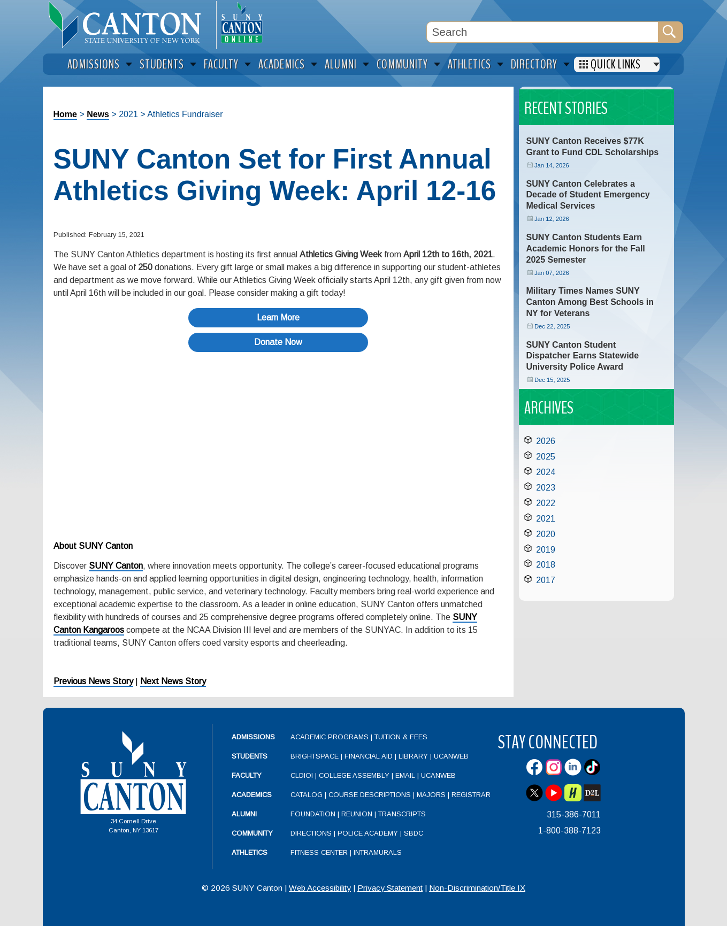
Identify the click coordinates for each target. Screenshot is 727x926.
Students (249, 756)
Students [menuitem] (162, 64)
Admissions (253, 737)
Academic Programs (330, 737)
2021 (545, 518)
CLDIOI (301, 775)
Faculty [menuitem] (221, 64)
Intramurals (378, 852)
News (98, 114)
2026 (545, 441)
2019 (545, 549)
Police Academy (368, 833)
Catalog (306, 795)
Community (252, 833)
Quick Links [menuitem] (616, 64)
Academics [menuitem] (281, 64)
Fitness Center (319, 852)
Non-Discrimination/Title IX (477, 887)
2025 (545, 456)
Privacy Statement (390, 887)
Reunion (356, 814)
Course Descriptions (369, 795)
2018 (545, 564)
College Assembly (354, 775)
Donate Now (278, 342)
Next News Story (173, 681)
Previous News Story (93, 681)
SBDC (413, 833)
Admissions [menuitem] (93, 64)
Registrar (471, 795)
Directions (311, 833)
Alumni (244, 814)
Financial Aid (369, 756)
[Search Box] (542, 32)
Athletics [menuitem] (469, 64)
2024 (545, 472)
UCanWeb (451, 756)
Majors (431, 795)
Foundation (312, 814)
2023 (545, 487)
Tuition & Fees (400, 737)
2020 (545, 534)
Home (65, 114)
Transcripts (402, 814)
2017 (545, 580)
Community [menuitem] (402, 64)
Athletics (249, 852)
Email (405, 775)
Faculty (247, 775)
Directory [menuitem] (534, 64)
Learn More (278, 317)
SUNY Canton (116, 565)
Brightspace (314, 756)
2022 (545, 503)
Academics (252, 795)
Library (413, 756)
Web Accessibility (320, 887)
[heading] (129, 24)
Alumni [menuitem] (341, 64)
